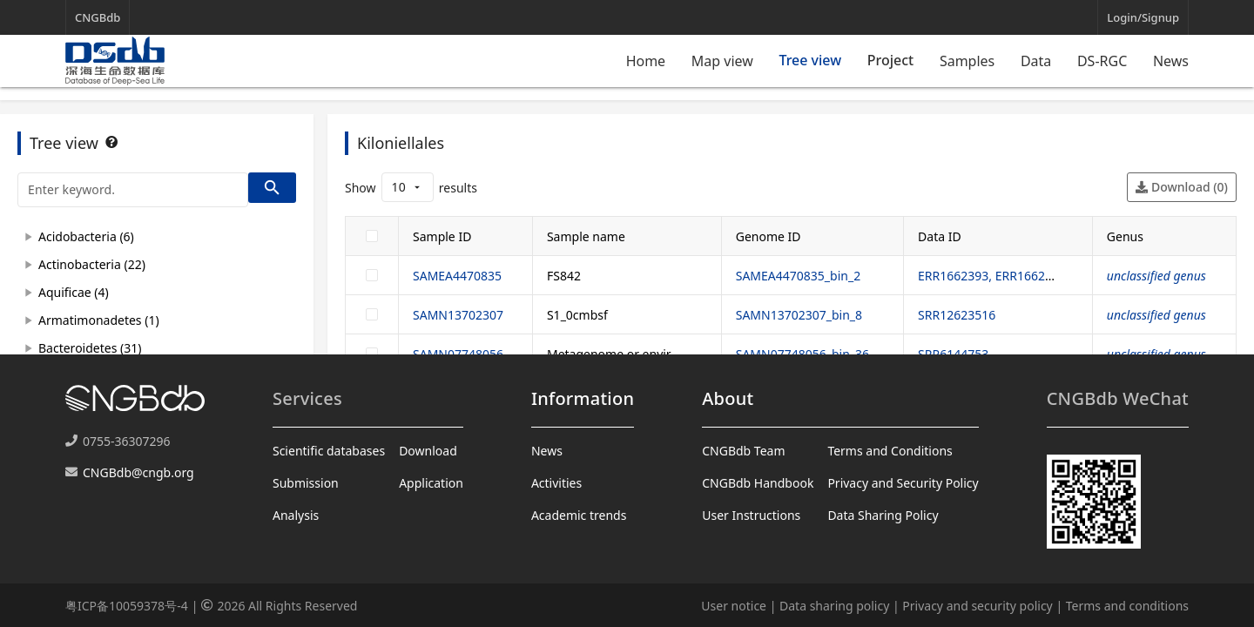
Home (646, 61)
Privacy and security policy (977, 605)
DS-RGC (1102, 61)
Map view (722, 61)
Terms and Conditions (889, 450)
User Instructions (751, 515)
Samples (967, 61)
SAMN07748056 (458, 354)
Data (1036, 61)
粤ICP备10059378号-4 (126, 605)
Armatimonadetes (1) (98, 320)
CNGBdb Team (743, 450)
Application (431, 483)
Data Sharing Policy (882, 515)
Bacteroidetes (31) (89, 348)
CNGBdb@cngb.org (138, 472)
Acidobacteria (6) (86, 236)
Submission (306, 483)
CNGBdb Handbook (757, 483)
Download (428, 450)
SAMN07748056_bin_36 (802, 354)
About (727, 398)
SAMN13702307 (458, 315)
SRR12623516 (956, 315)
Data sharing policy (834, 605)
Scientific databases (329, 450)
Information (582, 398)
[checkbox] (372, 236)
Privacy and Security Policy (902, 483)
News (1171, 61)
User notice (733, 605)
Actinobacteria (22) (91, 264)
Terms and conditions (1127, 605)
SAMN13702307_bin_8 (799, 315)
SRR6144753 (953, 354)
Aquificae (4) (73, 292)
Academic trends (579, 515)
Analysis (296, 515)
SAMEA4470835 (457, 275)
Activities (556, 483)
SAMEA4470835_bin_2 (798, 275)
